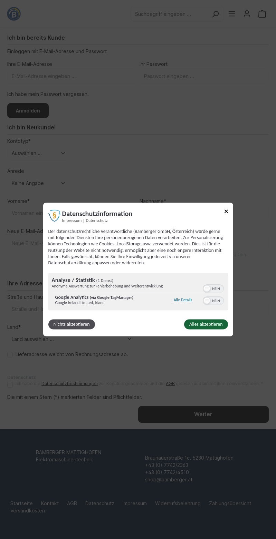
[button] (207, 289)
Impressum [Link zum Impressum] (72, 220)
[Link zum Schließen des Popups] (226, 212)
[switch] (213, 288)
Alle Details (183, 299)
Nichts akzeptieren (72, 324)
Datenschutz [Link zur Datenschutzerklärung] (97, 220)
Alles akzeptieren (205, 324)
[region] (138, 292)
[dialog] (138, 269)
